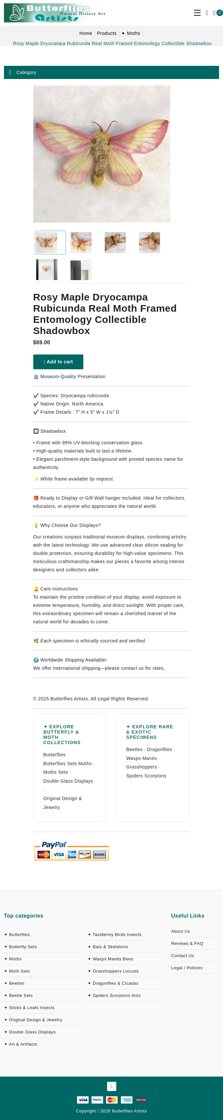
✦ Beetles (14, 983)
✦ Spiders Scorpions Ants (114, 995)
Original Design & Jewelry (62, 803)
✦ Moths (130, 33)
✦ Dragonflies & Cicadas (113, 983)
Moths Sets (55, 772)
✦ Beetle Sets (18, 995)
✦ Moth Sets (17, 971)
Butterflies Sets (60, 763)
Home (85, 33)
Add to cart (58, 361)
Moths (85, 763)
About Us (180, 931)
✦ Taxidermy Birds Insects (115, 934)
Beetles (134, 749)
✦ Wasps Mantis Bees (110, 958)
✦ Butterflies (17, 934)
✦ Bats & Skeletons (108, 946)
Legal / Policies (187, 967)
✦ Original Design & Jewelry (33, 1019)
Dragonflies (159, 749)
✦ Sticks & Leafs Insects (29, 1007)
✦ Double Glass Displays (30, 1031)
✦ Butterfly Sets (20, 946)
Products (107, 33)
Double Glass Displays (68, 781)
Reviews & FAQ (187, 943)
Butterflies (54, 754)
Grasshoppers (141, 766)
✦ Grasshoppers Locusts (113, 971)
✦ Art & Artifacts (20, 1044)
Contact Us (182, 955)
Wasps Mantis (141, 758)
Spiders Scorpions (146, 775)
